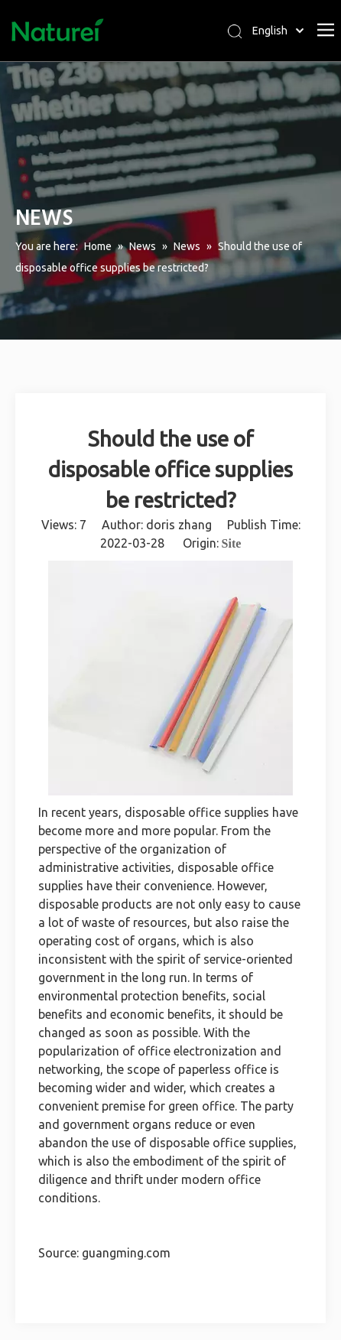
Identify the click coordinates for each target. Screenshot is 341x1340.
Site (232, 543)
